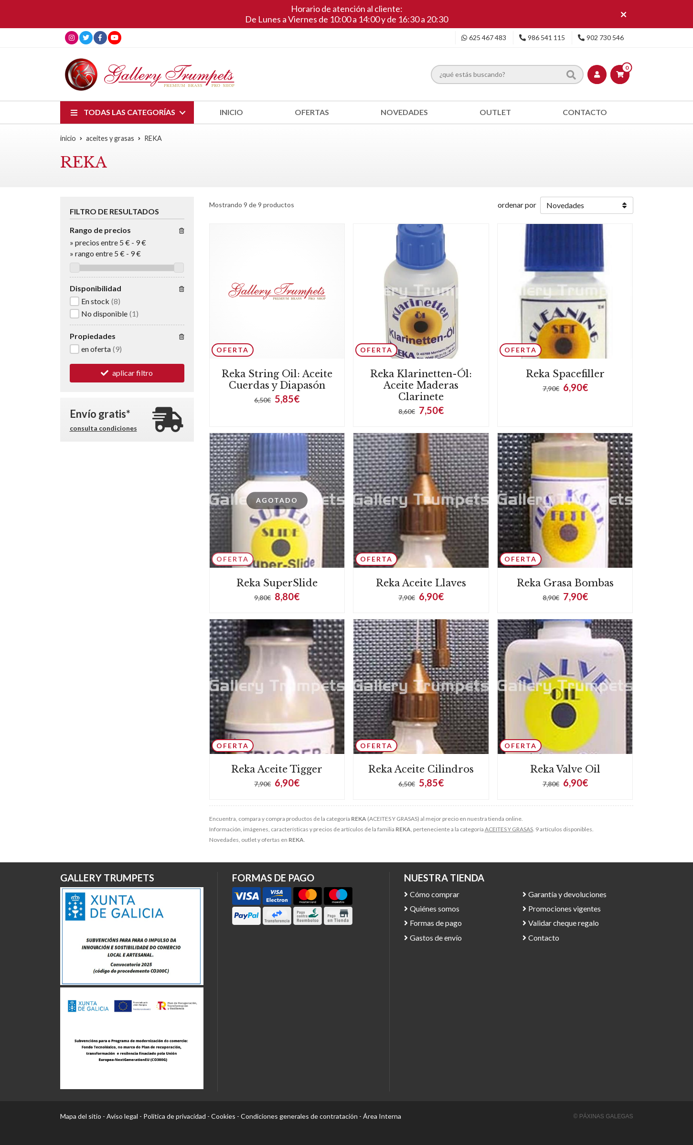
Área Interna (382, 1116)
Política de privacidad (174, 1116)
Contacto (543, 937)
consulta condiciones (103, 428)
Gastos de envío (436, 937)
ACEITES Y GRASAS (509, 829)
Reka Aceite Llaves (421, 583)
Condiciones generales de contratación (299, 1116)
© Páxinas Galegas (603, 1116)
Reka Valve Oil (565, 769)
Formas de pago (436, 922)
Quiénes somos (434, 908)
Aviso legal (122, 1116)
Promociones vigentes (564, 908)
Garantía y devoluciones (567, 894)
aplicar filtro (132, 372)
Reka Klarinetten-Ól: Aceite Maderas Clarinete (421, 385)
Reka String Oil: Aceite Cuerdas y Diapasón (277, 379)
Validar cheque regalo (563, 922)
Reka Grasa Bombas (565, 583)
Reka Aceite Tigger (276, 769)
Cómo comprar (434, 894)
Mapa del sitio (80, 1116)
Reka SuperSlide (277, 583)
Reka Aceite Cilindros (421, 769)
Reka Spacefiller (565, 374)
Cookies (223, 1116)
